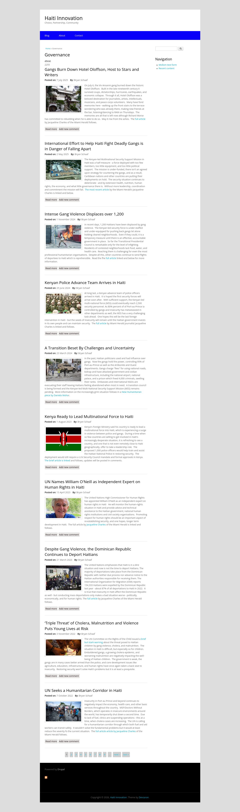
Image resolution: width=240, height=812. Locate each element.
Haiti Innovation (64, 18)
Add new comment (69, 129)
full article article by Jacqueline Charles (116, 731)
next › (117, 754)
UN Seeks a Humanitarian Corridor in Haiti (83, 690)
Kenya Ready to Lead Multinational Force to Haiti (89, 416)
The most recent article (97, 189)
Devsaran (144, 797)
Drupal (61, 769)
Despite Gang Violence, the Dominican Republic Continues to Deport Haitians (88, 551)
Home (48, 48)
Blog (47, 35)
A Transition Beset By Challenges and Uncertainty (90, 347)
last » (126, 754)
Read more (52, 129)
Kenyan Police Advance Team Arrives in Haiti (85, 282)
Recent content (166, 68)
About (62, 35)
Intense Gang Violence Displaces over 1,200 (84, 214)
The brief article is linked (57, 460)
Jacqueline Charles (96, 524)
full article (140, 118)
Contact (79, 35)
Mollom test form (168, 64)
